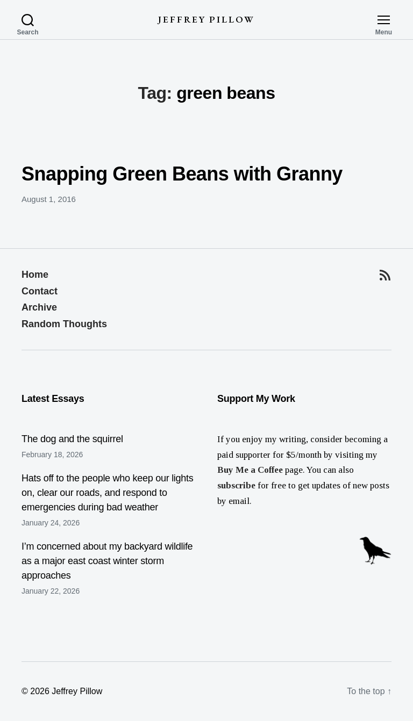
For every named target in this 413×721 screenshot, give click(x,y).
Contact (40, 291)
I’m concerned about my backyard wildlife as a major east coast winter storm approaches (107, 561)
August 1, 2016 (49, 199)
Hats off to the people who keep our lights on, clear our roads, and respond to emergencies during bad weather (108, 493)
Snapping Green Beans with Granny (182, 174)
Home (35, 274)
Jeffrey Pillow (206, 19)
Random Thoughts (64, 324)
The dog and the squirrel (72, 439)
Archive (39, 307)
